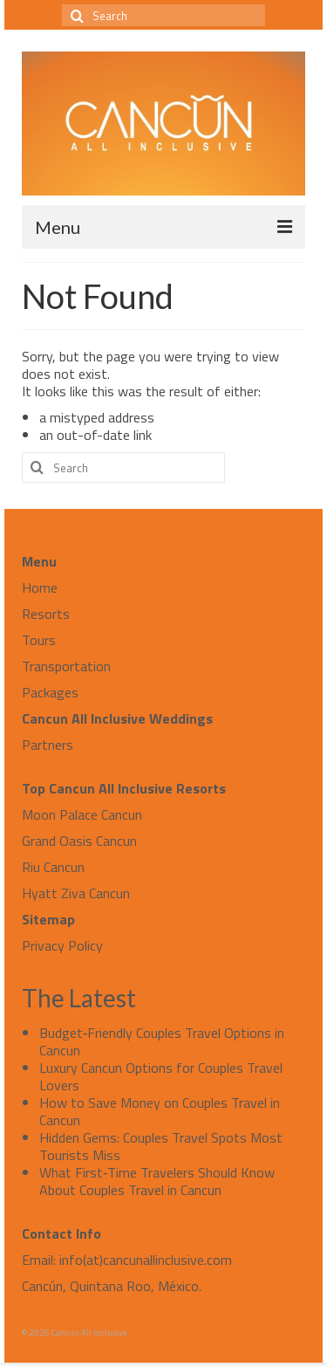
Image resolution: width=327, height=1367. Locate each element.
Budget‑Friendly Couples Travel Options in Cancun (161, 1041)
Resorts (46, 613)
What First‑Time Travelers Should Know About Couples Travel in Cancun (157, 1181)
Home (40, 587)
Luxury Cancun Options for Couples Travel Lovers (161, 1076)
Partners (47, 744)
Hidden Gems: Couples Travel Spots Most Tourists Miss (161, 1146)
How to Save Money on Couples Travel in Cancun (159, 1111)
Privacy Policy (62, 945)
